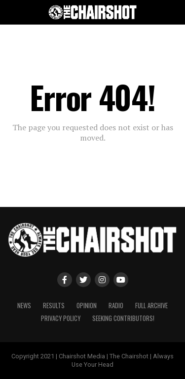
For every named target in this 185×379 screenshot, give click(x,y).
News (24, 305)
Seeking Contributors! (123, 318)
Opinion (86, 305)
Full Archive (151, 305)
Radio (116, 305)
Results (54, 305)
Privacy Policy (60, 318)
